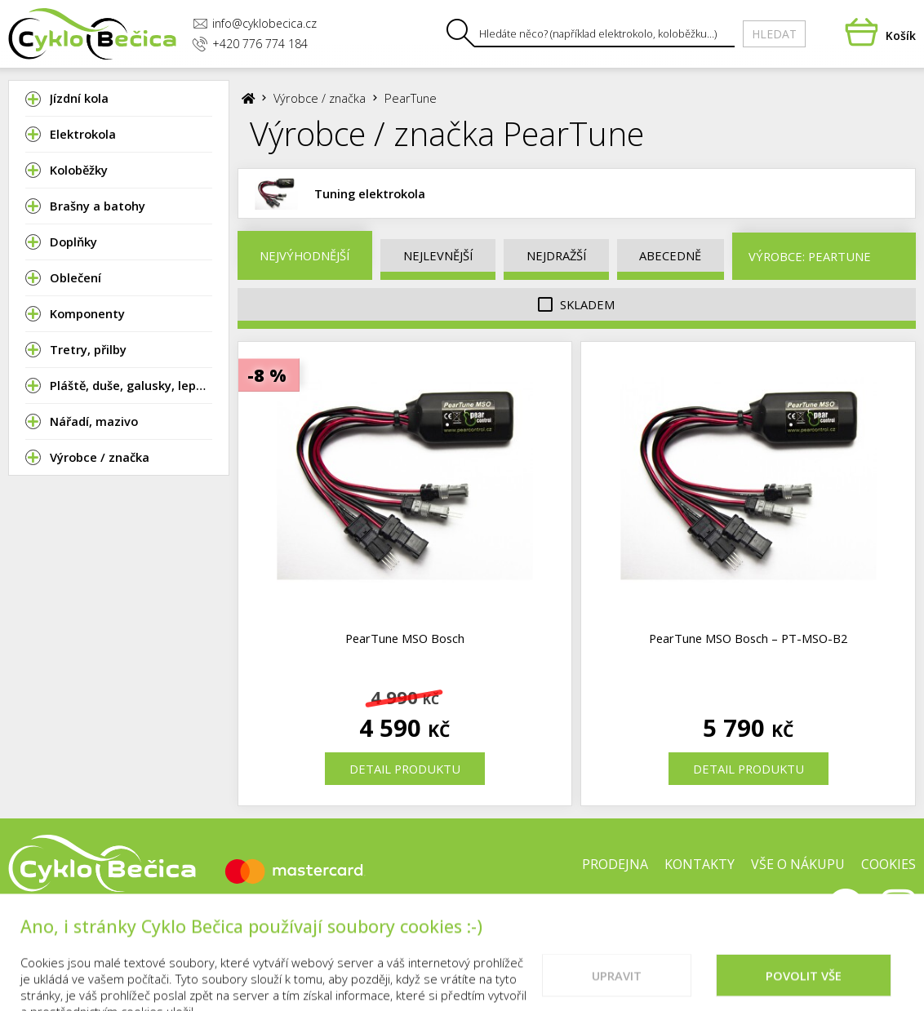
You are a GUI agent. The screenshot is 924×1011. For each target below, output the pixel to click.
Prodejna (615, 864)
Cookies (888, 864)
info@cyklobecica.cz (255, 23)
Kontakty (699, 864)
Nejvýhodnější (304, 255)
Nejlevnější (438, 255)
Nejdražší (556, 255)
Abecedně (670, 255)
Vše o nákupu (798, 864)
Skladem (576, 304)
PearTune (410, 98)
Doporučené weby (746, 916)
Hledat (774, 34)
